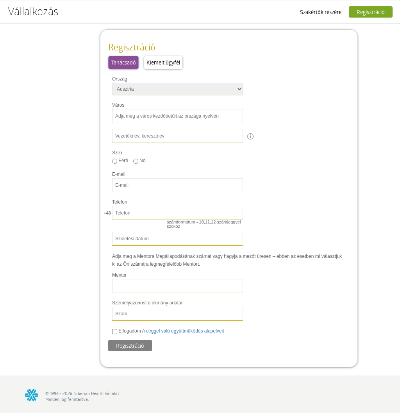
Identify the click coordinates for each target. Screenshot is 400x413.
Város (118, 105)
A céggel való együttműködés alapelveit (183, 331)
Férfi (120, 160)
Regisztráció (371, 12)
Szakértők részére (320, 12)
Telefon (119, 202)
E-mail (118, 174)
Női (139, 160)
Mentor (119, 275)
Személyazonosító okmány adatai (147, 303)
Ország (119, 79)
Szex (117, 153)
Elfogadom (168, 331)
